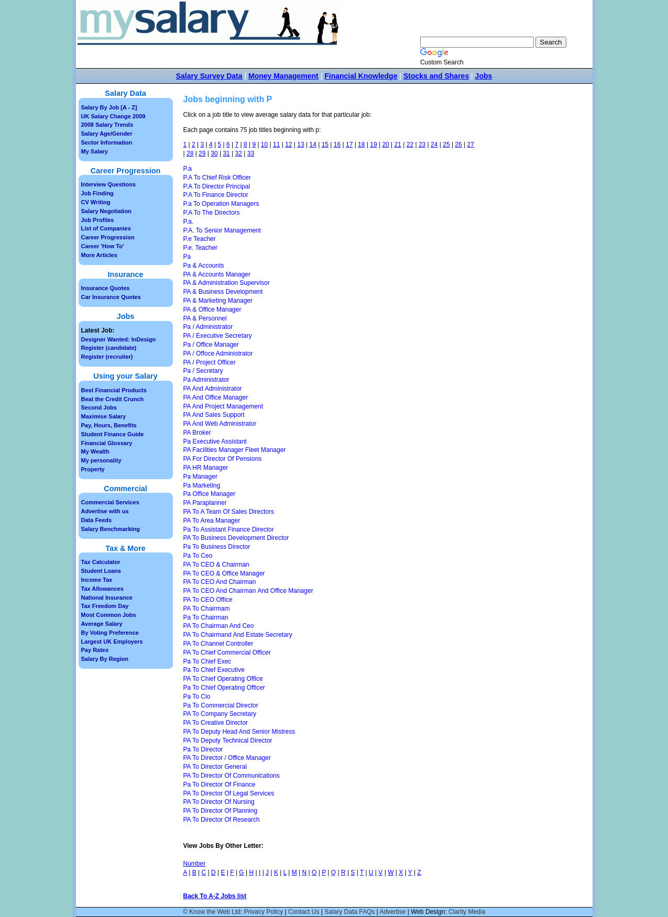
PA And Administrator (212, 388)
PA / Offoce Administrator (218, 353)
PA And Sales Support (214, 414)
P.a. (188, 221)
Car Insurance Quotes (111, 297)
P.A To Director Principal (216, 186)
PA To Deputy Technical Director (227, 740)
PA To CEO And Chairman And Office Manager (248, 590)
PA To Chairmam (206, 608)
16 (337, 144)
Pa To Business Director (216, 546)
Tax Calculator (101, 562)
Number (194, 863)
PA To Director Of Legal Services (229, 793)
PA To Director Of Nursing (219, 801)
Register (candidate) (109, 348)
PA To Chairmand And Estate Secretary (237, 634)
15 (325, 144)
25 (446, 144)
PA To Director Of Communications (231, 775)
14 (312, 144)
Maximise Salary (103, 416)
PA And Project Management (223, 406)
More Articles (99, 255)
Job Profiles (97, 220)
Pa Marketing (202, 485)
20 (385, 144)
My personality (101, 460)
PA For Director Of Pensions (222, 458)
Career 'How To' (102, 246)
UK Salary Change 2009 (113, 116)
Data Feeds (96, 520)
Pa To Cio (197, 696)
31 (226, 153)
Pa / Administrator (208, 326)
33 (250, 153)
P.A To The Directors (211, 212)
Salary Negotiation (106, 211)
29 (202, 153)
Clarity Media (466, 911)
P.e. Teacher (200, 247)
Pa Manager (200, 476)
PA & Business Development (223, 291)
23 (422, 144)
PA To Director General (215, 766)
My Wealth (95, 451)
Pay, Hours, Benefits (109, 425)
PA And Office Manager (215, 397)
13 (300, 144)
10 (264, 144)
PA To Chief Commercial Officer (227, 652)
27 (470, 144)
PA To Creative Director (215, 722)
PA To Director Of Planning (220, 810)
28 (190, 153)
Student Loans (101, 571)
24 (434, 144)
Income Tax (97, 580)
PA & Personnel (205, 318)
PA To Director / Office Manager (227, 757)
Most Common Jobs (108, 615)
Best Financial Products (114, 390)
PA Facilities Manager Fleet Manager (234, 450)
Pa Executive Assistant (215, 441)
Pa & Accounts (203, 265)
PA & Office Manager (212, 309)
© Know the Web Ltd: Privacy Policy (233, 911)
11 (276, 144)
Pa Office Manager (209, 494)
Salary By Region (104, 659)
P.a (187, 168)
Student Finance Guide (112, 434)
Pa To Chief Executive (214, 669)
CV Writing (96, 202)
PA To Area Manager (211, 520)
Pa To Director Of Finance (219, 784)
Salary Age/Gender (107, 133)
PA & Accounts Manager (217, 274)
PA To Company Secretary (220, 713)
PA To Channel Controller (218, 643)
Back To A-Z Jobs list (215, 896)
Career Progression (108, 237)
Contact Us (303, 911)
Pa (187, 256)
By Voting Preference (110, 632)
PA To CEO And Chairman (219, 581)
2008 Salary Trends (107, 124)
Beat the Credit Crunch (112, 399)
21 (398, 144)
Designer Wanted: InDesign (118, 339)
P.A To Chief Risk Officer (217, 177)
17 (349, 144)
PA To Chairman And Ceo (218, 625)
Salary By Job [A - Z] (109, 107)
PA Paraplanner (205, 502)
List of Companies (106, 228)
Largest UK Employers (112, 641)
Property (93, 469)
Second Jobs (99, 407)
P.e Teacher (199, 238)
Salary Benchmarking (110, 529)
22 (410, 144)
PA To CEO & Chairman (216, 564)
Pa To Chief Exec (207, 661)
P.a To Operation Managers (221, 203)
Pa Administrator (206, 379)
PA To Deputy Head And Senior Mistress (239, 731)
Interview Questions (108, 184)
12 (288, 144)
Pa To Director (203, 749)
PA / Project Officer (209, 362)
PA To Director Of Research (221, 819)
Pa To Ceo (198, 555)
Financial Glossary (107, 443)
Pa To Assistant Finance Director (228, 529)
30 (214, 153)
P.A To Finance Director (215, 194)
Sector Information (107, 142)
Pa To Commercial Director (220, 705)
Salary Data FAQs (349, 911)
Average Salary (102, 624)
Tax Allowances (102, 588)
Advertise (392, 911)
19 (373, 144)
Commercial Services (110, 502)
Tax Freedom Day (105, 606)
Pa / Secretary (203, 370)
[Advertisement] (521, 272)
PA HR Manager (205, 467)
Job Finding (97, 193)
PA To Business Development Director (236, 538)
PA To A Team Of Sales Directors (228, 511)
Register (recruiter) (107, 356)
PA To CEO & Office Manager (224, 573)
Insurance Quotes (105, 288)
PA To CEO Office (208, 599)
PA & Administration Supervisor (226, 282)
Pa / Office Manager (211, 344)
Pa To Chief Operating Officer (224, 687)
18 (361, 144)
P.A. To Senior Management (222, 230)
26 (458, 144)
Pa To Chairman (205, 617)
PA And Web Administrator (220, 423)
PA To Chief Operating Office (223, 678)
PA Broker (197, 432)
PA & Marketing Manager (218, 300)
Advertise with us (105, 511)
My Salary (94, 151)
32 (238, 153)
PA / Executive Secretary (217, 335)
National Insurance (107, 597)
